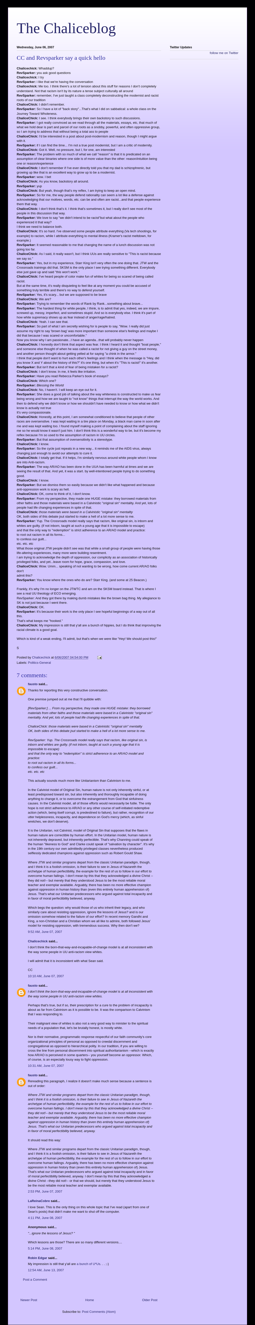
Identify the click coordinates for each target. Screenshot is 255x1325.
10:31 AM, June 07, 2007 (46, 1066)
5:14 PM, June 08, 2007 (45, 1248)
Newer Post (28, 1300)
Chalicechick (38, 941)
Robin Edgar (37, 1258)
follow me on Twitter (224, 53)
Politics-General (39, 662)
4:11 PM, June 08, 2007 (45, 1218)
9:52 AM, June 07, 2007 (45, 932)
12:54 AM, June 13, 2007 (46, 1270)
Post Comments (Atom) (99, 1312)
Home (89, 1300)
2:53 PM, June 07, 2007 (45, 1191)
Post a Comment (35, 1279)
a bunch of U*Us (88, 1264)
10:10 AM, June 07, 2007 (46, 976)
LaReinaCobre (39, 1201)
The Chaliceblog (66, 28)
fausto (33, 684)
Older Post (149, 1300)
